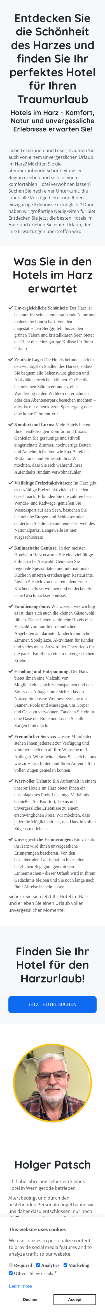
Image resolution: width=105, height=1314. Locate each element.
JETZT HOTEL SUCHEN (52, 1004)
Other (19, 1273)
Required (23, 1265)
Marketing (79, 1265)
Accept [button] (74, 1299)
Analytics (50, 1265)
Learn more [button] (20, 1286)
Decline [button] (30, 1299)
